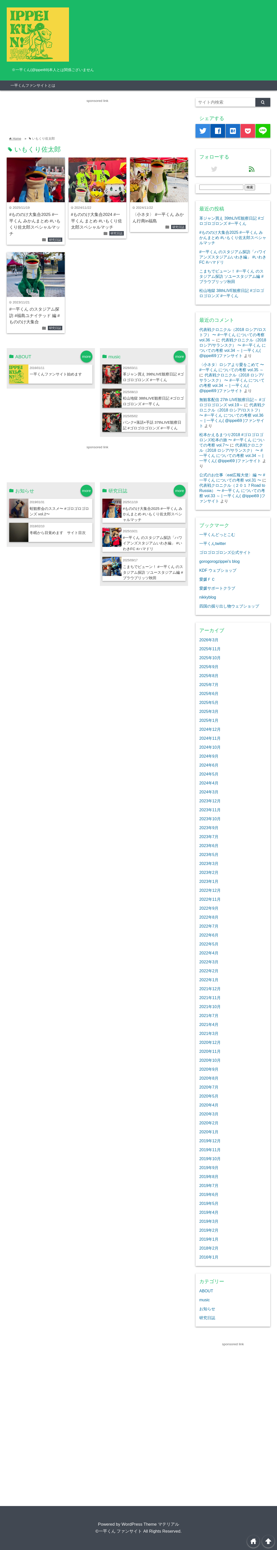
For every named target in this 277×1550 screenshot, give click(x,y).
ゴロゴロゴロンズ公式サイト (225, 552)
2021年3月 (208, 1033)
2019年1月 (208, 1239)
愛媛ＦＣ (207, 579)
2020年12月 (210, 1042)
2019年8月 (208, 1176)
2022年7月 (208, 926)
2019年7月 (208, 1185)
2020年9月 (208, 1069)
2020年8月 (208, 1078)
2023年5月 (208, 854)
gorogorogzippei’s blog (219, 561)
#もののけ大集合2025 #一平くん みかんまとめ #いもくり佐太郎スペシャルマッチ (153, 514)
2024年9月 (208, 756)
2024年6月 (208, 765)
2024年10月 (210, 747)
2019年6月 (208, 1194)
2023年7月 (208, 836)
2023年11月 (210, 810)
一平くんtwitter (212, 543)
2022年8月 (208, 917)
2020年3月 (208, 1114)
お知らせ (207, 1308)
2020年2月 (208, 1123)
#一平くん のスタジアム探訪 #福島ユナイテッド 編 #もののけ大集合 (34, 315)
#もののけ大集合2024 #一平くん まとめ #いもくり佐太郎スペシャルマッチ (96, 221)
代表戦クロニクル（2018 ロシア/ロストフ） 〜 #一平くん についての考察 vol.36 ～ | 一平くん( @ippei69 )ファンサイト (232, 415)
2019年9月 (208, 1167)
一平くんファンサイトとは (32, 85)
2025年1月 (208, 720)
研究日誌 (55, 240)
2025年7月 (208, 684)
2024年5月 (208, 774)
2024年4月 (208, 783)
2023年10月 (210, 818)
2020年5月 (208, 1096)
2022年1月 (208, 980)
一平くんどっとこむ (217, 534)
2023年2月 (208, 872)
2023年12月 (210, 801)
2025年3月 (208, 711)
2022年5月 (208, 944)
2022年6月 (208, 935)
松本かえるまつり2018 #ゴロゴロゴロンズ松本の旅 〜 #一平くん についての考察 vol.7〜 (232, 439)
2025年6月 (208, 693)
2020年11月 (210, 1051)
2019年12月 (210, 1141)
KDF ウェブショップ (217, 570)
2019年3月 (208, 1221)
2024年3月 (208, 792)
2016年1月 (208, 1257)
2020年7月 (208, 1087)
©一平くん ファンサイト (118, 1531)
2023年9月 (208, 827)
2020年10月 (210, 1060)
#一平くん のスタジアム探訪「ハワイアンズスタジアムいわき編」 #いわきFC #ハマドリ (152, 543)
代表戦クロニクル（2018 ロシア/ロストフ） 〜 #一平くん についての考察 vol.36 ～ (232, 334)
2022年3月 (208, 962)
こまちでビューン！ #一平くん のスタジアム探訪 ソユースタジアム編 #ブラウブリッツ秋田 (153, 572)
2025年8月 (208, 675)
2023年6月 (208, 845)
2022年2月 (208, 971)
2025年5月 (208, 702)
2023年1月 (208, 881)
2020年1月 (208, 1132)
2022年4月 (208, 953)
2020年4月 (208, 1105)
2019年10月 (210, 1158)
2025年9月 (208, 666)
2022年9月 (208, 908)
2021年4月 (208, 1024)
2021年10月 (210, 1006)
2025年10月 (210, 657)
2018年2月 (208, 1248)
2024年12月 (210, 729)
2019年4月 (208, 1212)
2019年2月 (208, 1230)
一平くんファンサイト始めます (56, 374)
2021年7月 (208, 1015)
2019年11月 (210, 1149)
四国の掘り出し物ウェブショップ (229, 606)
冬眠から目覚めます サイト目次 (58, 532)
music (204, 1300)
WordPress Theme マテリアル (150, 1524)
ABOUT (206, 1291)
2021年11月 (210, 997)
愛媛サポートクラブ (217, 588)
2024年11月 (210, 738)
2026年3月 (208, 640)
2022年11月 (210, 899)
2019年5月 (208, 1203)
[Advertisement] (97, 115)
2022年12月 (210, 890)
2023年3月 (208, 863)
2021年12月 (210, 988)
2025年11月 (210, 649)
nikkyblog (207, 597)
